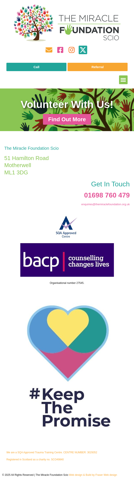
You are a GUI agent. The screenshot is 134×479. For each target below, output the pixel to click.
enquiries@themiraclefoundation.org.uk (105, 204)
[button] (123, 79)
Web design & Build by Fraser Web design (93, 474)
